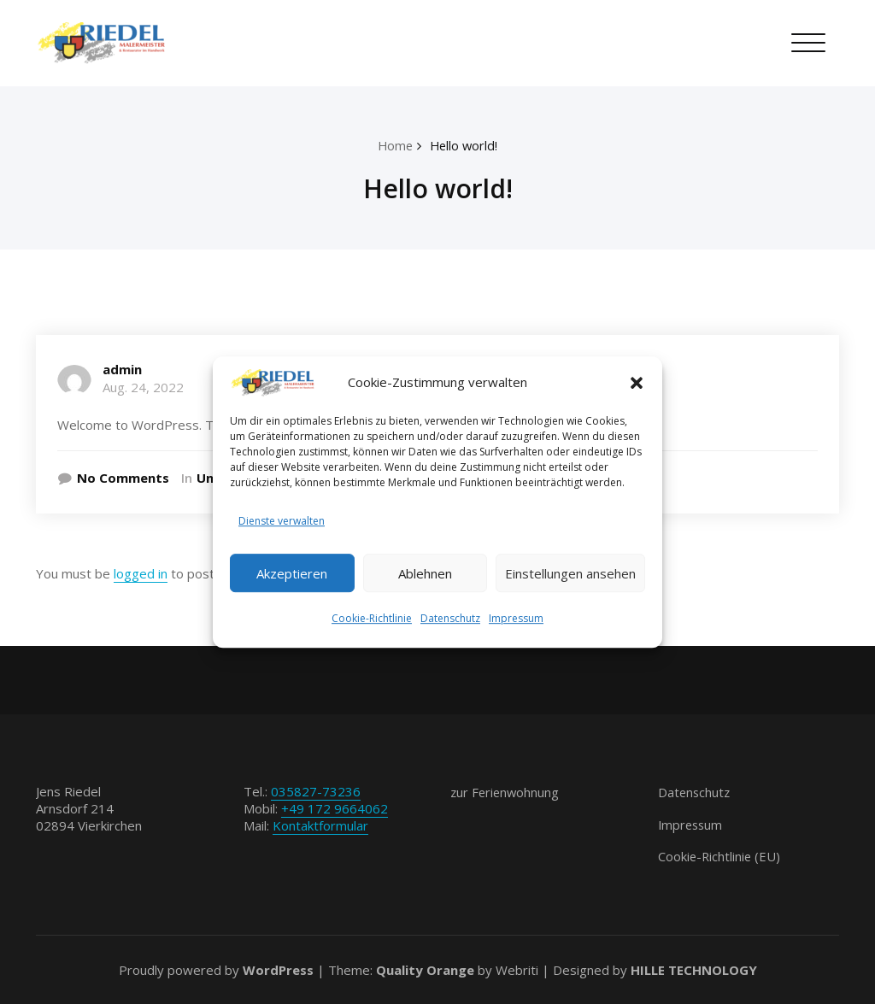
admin (122, 369)
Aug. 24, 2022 (143, 387)
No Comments (123, 477)
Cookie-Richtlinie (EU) (720, 856)
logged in (140, 573)
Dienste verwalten (281, 521)
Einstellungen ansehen (570, 573)
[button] (636, 381)
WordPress (278, 969)
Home (394, 145)
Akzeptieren (291, 573)
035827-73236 (316, 791)
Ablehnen (425, 573)
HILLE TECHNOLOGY (694, 969)
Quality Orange (425, 969)
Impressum (516, 620)
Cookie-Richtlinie (372, 620)
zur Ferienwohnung (506, 792)
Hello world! (465, 145)
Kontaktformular (320, 825)
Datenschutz (450, 620)
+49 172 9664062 (334, 808)
